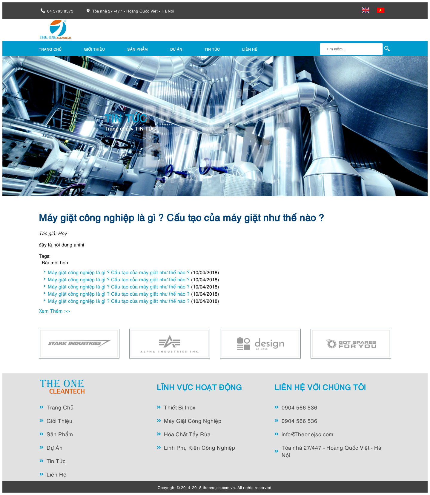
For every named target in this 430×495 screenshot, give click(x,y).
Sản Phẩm (60, 433)
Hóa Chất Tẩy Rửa (187, 433)
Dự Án (55, 447)
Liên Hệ (57, 474)
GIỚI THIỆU (94, 49)
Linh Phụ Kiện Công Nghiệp (199, 447)
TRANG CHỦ (50, 49)
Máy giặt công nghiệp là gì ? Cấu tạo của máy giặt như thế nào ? (181, 216)
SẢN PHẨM (137, 49)
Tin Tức (56, 460)
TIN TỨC (212, 49)
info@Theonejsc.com (308, 433)
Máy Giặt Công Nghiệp (193, 420)
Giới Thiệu (60, 420)
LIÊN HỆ (249, 49)
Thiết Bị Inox (180, 407)
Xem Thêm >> (54, 310)
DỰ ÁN (176, 49)
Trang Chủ (60, 407)
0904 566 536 (299, 407)
